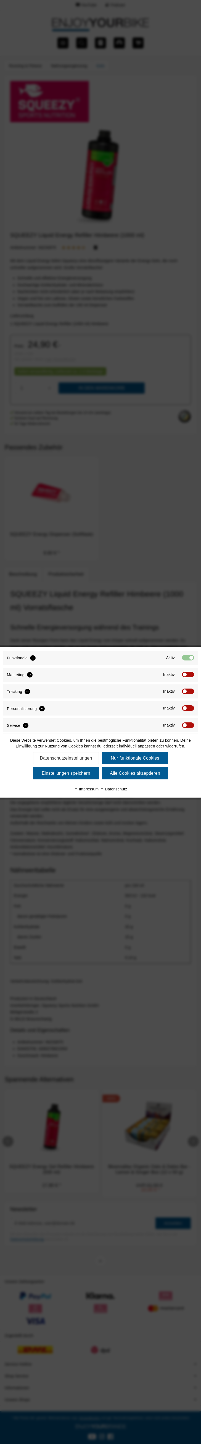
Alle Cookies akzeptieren (135, 773)
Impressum (86, 789)
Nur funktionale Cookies (135, 758)
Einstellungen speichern (66, 773)
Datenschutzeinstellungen (66, 758)
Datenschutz (113, 789)
